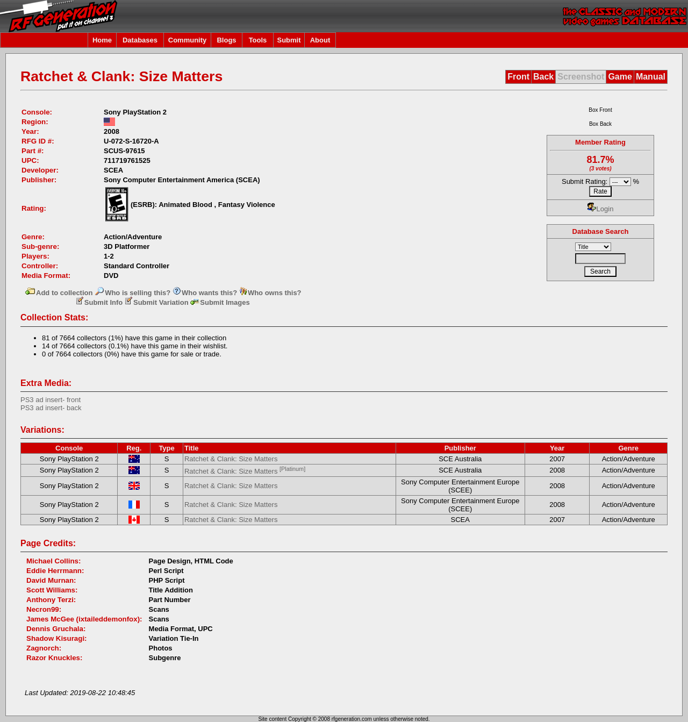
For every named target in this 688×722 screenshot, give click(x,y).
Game (620, 76)
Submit (288, 40)
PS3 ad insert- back (50, 408)
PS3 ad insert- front (50, 400)
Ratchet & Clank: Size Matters (230, 459)
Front (518, 76)
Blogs (226, 40)
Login (600, 209)
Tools (258, 40)
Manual (650, 76)
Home (102, 40)
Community (187, 40)
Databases (140, 40)
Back (543, 76)
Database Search (600, 231)
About (320, 40)
